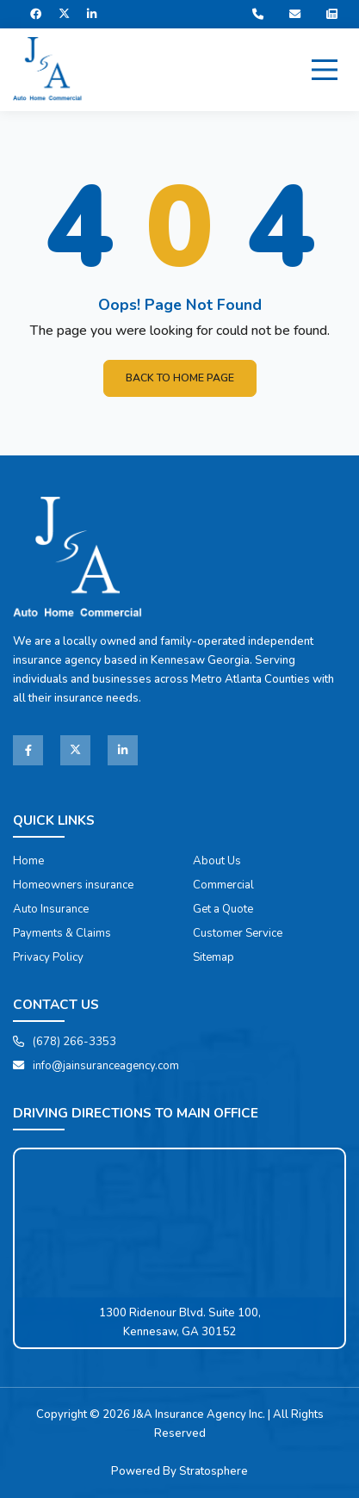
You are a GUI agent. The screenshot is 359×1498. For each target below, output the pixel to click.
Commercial (223, 885)
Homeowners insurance (73, 885)
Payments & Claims (62, 933)
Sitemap (213, 957)
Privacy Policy (48, 957)
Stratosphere (213, 1471)
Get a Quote (223, 909)
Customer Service (237, 933)
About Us (217, 861)
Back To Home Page (180, 378)
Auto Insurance (51, 909)
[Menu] (324, 69)
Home (28, 861)
